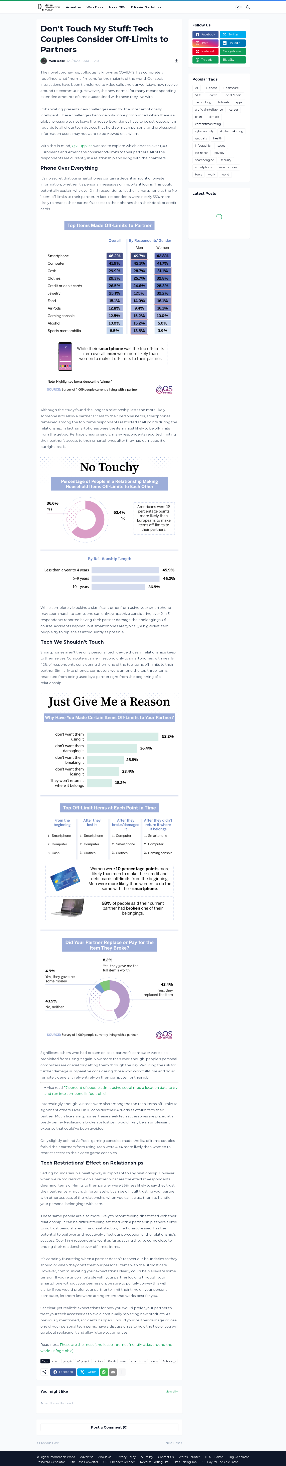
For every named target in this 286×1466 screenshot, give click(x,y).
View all (170, 1391)
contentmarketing (208, 124)
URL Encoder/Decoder (119, 1462)
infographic (83, 1361)
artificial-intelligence (209, 109)
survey (154, 1361)
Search (212, 95)
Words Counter (189, 1457)
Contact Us (166, 1457)
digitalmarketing (231, 131)
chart (55, 1361)
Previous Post (49, 1443)
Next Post (173, 1443)
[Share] (175, 60)
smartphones (138, 1361)
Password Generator (50, 1462)
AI (196, 88)
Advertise (73, 7)
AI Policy (147, 1457)
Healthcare (231, 88)
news (123, 1361)
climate (214, 117)
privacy (219, 153)
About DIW (117, 7)
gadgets (67, 1361)
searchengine (204, 160)
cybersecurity (204, 131)
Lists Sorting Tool (185, 1462)
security (226, 160)
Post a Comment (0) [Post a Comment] (109, 1427)
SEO (198, 95)
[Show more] (122, 1372)
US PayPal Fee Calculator (220, 1462)
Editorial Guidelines (146, 7)
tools (198, 174)
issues (221, 145)
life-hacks (201, 153)
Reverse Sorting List (154, 1462)
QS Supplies (82, 146)
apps (239, 102)
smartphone (203, 167)
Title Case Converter (84, 1462)
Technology (169, 1361)
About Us (104, 1457)
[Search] (246, 7)
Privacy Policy (126, 1457)
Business (210, 88)
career (233, 109)
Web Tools (95, 7)
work (211, 174)
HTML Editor (214, 1457)
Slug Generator (238, 1457)
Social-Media (232, 95)
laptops (99, 1361)
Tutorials (223, 102)
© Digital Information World (55, 1457)
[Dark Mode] (239, 7)
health (217, 138)
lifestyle (112, 1361)
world (225, 174)
